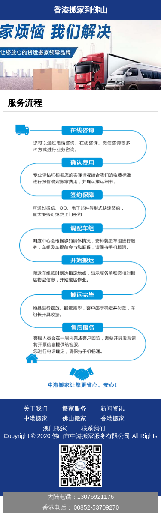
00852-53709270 (96, 507)
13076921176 (95, 496)
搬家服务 (74, 408)
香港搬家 (112, 418)
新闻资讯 (112, 408)
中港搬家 (36, 418)
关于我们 (36, 408)
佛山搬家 (74, 418)
